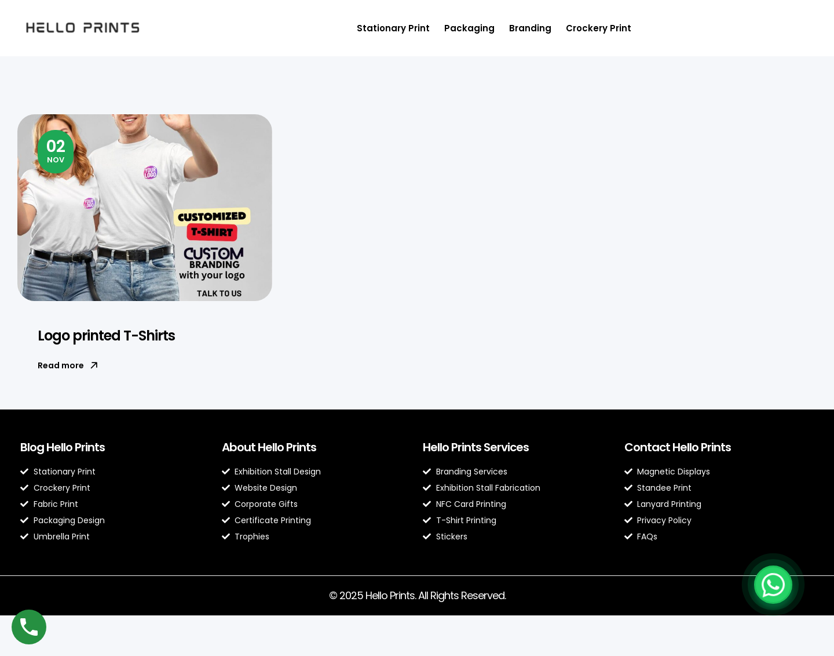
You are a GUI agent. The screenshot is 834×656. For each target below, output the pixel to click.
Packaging (469, 28)
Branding (530, 28)
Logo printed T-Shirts (106, 335)
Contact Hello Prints (677, 447)
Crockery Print (598, 28)
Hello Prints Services (476, 447)
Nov (55, 150)
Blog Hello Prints (62, 447)
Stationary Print (393, 28)
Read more (68, 365)
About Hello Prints (269, 447)
